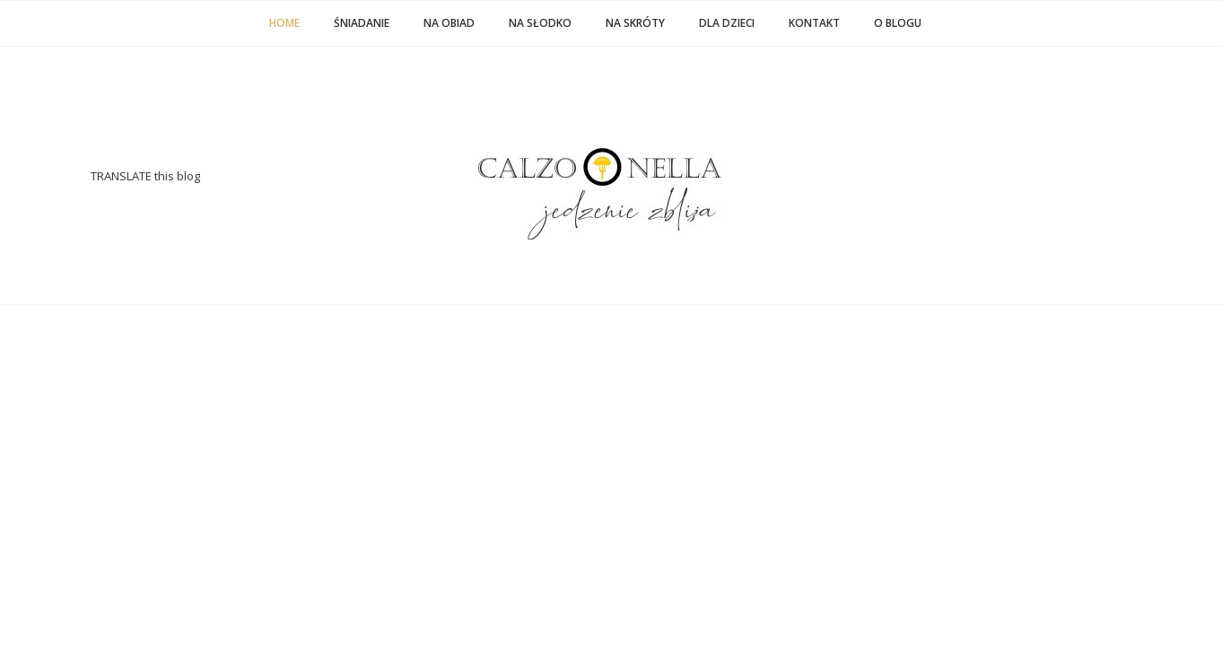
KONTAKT (814, 23)
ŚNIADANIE (361, 23)
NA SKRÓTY (635, 23)
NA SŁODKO (540, 23)
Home (284, 23)
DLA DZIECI (727, 23)
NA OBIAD (449, 23)
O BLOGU (897, 23)
